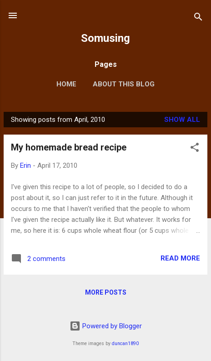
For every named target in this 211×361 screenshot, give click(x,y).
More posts (105, 292)
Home (66, 84)
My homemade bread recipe (68, 147)
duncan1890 (125, 343)
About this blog (124, 84)
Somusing (105, 38)
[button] (194, 149)
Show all (182, 119)
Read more (180, 258)
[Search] (198, 18)
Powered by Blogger (106, 326)
